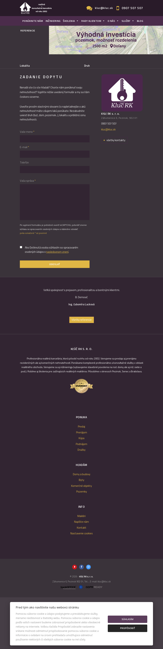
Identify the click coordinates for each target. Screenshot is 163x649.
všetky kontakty (114, 192)
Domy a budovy (81, 526)
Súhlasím (128, 619)
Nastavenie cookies (81, 585)
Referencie (27, 31)
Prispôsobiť (127, 628)
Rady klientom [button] (91, 21)
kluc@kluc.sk (104, 8)
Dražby (81, 501)
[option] (81, 350)
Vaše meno (27, 183)
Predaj (30, 99)
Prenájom (51, 99)
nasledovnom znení (57, 303)
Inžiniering (53, 21)
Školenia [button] (69, 21)
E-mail (24, 199)
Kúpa (71, 99)
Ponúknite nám (32, 21)
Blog (140, 21)
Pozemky (81, 543)
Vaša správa (28, 232)
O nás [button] (111, 21)
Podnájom (91, 99)
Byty (81, 532)
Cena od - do (91, 81)
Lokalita (25, 66)
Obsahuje (25, 81)
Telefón (24, 214)
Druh (87, 66)
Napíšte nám (81, 573)
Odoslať (54, 316)
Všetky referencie (81, 371)
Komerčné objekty (81, 537)
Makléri (81, 568)
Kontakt (137, 31)
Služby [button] (126, 21)
